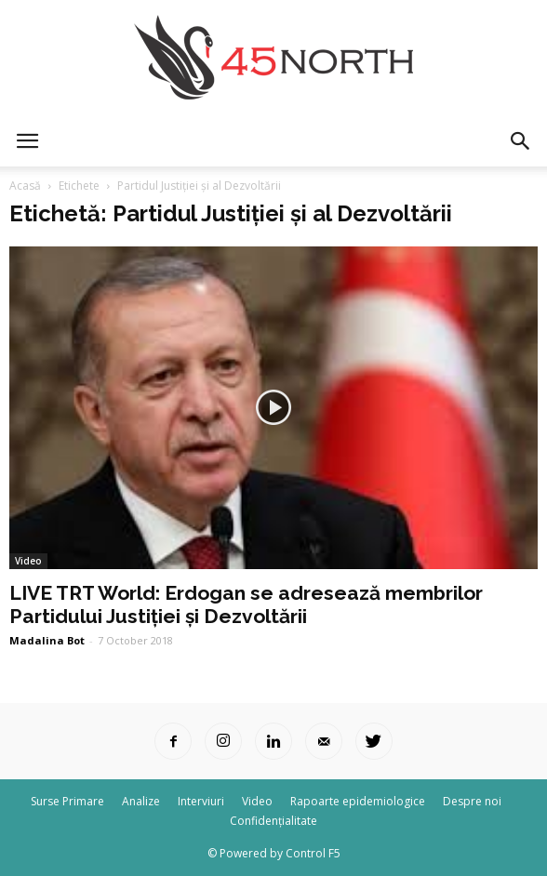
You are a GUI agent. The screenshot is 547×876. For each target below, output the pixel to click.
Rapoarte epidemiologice (357, 801)
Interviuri (201, 801)
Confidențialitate (273, 821)
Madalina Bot (47, 640)
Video (28, 560)
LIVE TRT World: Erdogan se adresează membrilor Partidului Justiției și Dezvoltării (246, 604)
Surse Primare (67, 801)
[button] (521, 141)
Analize (141, 801)
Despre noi (472, 801)
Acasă (25, 185)
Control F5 (313, 853)
